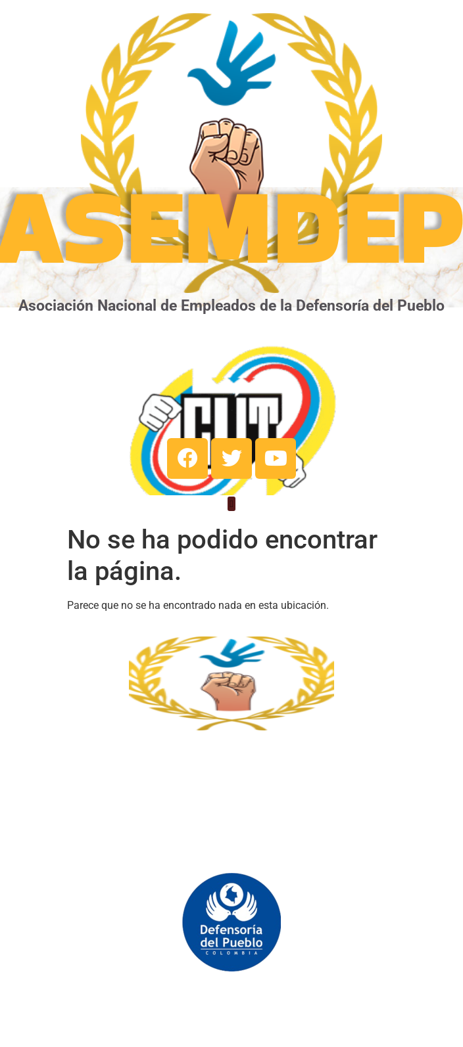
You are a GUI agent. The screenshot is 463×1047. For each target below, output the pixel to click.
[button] (232, 504)
